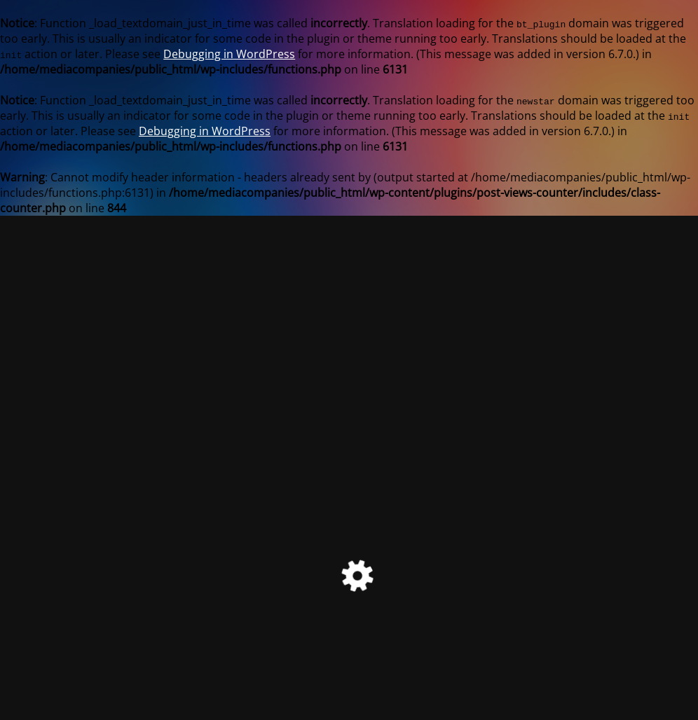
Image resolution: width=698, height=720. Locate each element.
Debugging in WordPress (229, 54)
